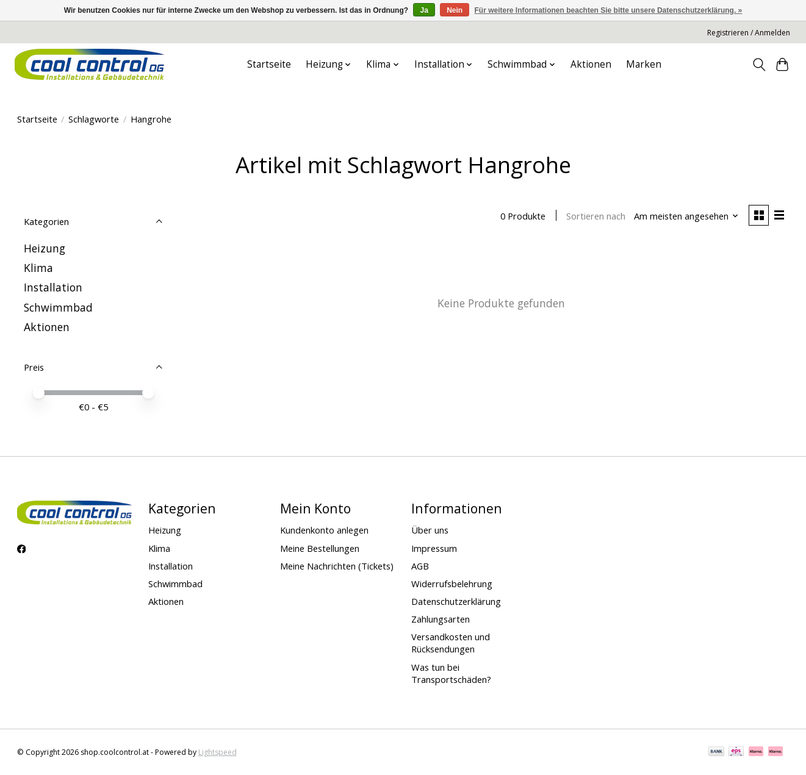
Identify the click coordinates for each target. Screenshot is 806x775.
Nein (454, 10)
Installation (53, 287)
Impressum (434, 548)
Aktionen (590, 64)
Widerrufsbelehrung (451, 583)
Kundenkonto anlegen (324, 530)
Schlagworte (93, 119)
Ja (424, 10)
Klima (38, 267)
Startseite (269, 64)
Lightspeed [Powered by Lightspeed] (217, 752)
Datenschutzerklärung (456, 601)
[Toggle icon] (759, 65)
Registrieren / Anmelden (748, 32)
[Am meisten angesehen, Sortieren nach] (684, 216)
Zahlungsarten (440, 619)
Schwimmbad (58, 307)
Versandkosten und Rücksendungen (450, 642)
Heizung (44, 248)
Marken (643, 64)
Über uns (429, 530)
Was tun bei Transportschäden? (451, 673)
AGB (420, 566)
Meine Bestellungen (319, 548)
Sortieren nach (594, 216)
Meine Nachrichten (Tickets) (337, 566)
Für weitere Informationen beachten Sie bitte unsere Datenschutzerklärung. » (609, 10)
